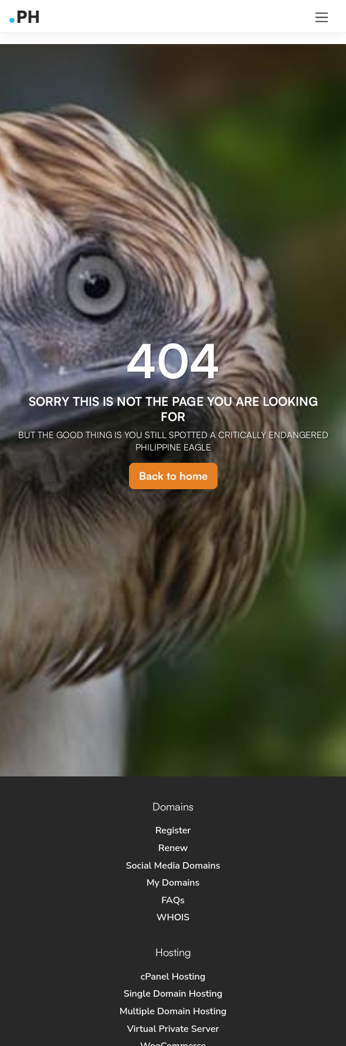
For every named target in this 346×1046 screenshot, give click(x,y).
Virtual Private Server (173, 1029)
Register (173, 830)
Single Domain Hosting (173, 993)
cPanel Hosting (173, 976)
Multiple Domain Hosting (173, 1011)
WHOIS (173, 917)
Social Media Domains (173, 865)
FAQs (173, 900)
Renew (173, 848)
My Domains (173, 882)
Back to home (173, 475)
